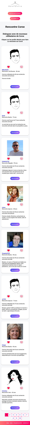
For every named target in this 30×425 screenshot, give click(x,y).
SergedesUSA (6, 253)
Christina (4, 391)
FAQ (7, 423)
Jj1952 (4, 299)
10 (20, 418)
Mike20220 (5, 70)
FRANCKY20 (5, 161)
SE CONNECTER (15, 18)
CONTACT (26, 423)
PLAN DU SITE (18, 423)
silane (3, 207)
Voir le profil (15, 86)
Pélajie (4, 345)
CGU (11, 423)
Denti (3, 115)
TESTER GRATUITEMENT (15, 13)
